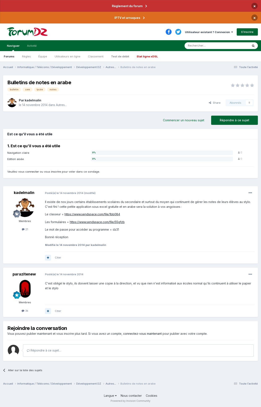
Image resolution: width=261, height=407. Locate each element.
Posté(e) (64, 193)
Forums (9, 56)
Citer (58, 257)
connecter (32, 171)
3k (25, 310)
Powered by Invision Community (130, 400)
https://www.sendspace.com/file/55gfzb (97, 222)
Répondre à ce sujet (234, 120)
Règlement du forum (127, 6)
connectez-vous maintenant (142, 333)
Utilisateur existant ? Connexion (209, 32)
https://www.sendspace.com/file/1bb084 (92, 214)
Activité (32, 45)
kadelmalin (33, 100)
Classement (95, 56)
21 (25, 229)
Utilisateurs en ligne (67, 56)
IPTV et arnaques (127, 17)
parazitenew (24, 274)
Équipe (42, 56)
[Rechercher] (207, 45)
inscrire (56, 171)
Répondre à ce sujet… (44, 350)
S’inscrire (247, 32)
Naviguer (13, 47)
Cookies (151, 395)
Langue (110, 395)
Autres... (61, 105)
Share (215, 102)
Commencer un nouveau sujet (183, 120)
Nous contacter (131, 395)
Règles (26, 56)
